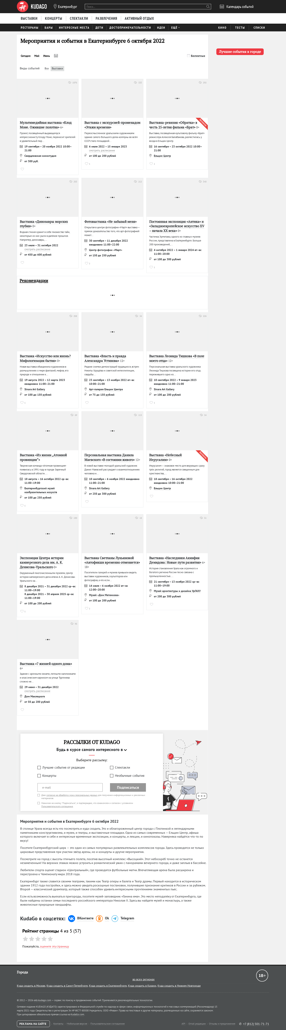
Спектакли (122, 767)
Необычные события (129, 775)
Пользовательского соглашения (57, 806)
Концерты (49, 775)
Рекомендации (34, 280)
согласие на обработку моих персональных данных (71, 795)
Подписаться (128, 787)
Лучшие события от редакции (63, 767)
